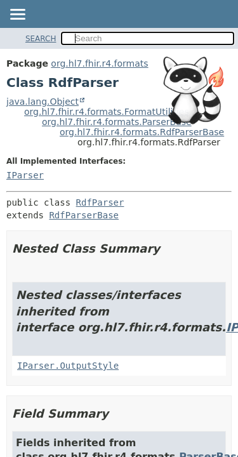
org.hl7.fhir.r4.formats (99, 63)
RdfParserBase (84, 215)
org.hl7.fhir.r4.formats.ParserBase (117, 122)
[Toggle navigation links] (17, 15)
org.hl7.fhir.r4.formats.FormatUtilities (106, 112)
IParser (25, 175)
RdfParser (100, 202)
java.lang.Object (42, 101)
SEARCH (40, 38)
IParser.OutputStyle (68, 366)
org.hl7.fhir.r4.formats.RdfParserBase (142, 132)
